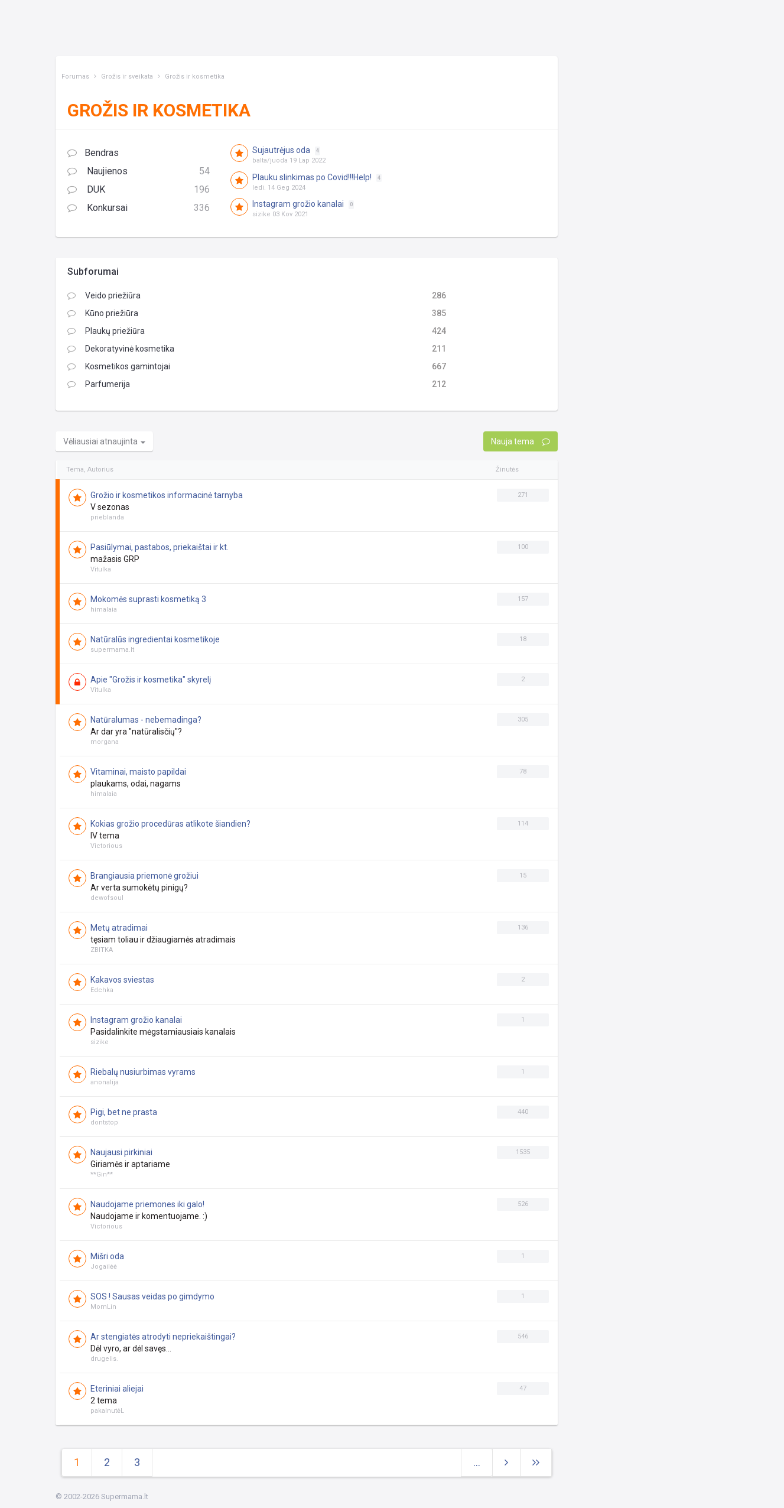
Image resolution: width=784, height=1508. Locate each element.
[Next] (536, 1463)
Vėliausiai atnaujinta (104, 441)
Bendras (93, 152)
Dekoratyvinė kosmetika (120, 348)
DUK (138, 190)
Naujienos (138, 171)
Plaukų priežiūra (106, 331)
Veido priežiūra (104, 295)
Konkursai (138, 208)
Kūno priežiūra (102, 313)
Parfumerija (98, 384)
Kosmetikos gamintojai (118, 366)
